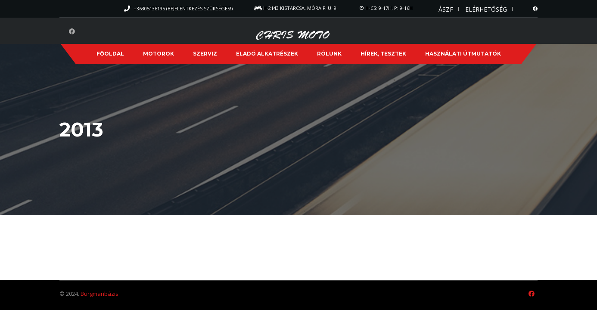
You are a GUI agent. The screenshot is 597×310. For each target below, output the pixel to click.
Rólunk (329, 53)
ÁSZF (445, 9)
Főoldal (110, 53)
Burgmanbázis (99, 294)
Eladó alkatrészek (267, 53)
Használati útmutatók (463, 53)
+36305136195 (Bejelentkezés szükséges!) (183, 8)
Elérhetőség (486, 9)
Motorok (158, 53)
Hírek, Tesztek (383, 53)
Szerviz (205, 53)
